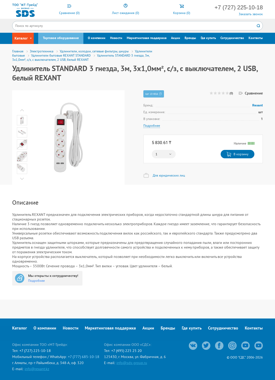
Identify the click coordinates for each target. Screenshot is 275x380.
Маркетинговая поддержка (147, 38)
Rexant (258, 105)
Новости (116, 38)
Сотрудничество (232, 38)
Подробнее (151, 125)
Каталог (19, 328)
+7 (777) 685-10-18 (83, 356)
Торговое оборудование (61, 38)
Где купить (208, 38)
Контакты (256, 38)
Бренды (190, 38)
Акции (175, 38)
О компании (96, 38)
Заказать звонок (251, 14)
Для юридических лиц (169, 175)
